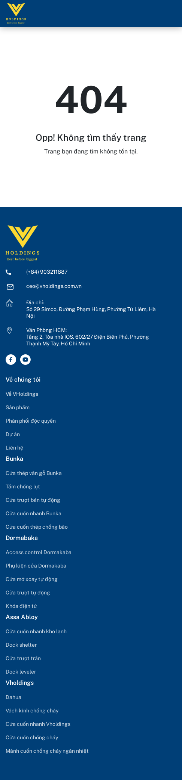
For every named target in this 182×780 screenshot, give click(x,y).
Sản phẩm (18, 407)
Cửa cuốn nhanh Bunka (33, 513)
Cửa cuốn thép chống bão (37, 527)
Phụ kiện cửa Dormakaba (36, 566)
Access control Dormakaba (39, 552)
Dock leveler (21, 672)
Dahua (13, 697)
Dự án (13, 434)
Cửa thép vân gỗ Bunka (34, 473)
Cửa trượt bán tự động (33, 500)
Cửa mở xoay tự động (32, 579)
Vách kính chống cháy (32, 711)
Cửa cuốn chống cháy (32, 737)
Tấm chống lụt (23, 487)
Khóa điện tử (21, 606)
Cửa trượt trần (23, 658)
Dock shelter (21, 645)
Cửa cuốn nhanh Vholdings (38, 724)
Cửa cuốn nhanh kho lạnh (36, 631)
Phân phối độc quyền (31, 421)
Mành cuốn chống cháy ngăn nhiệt (47, 751)
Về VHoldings (22, 394)
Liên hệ (14, 448)
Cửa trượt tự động (28, 593)
